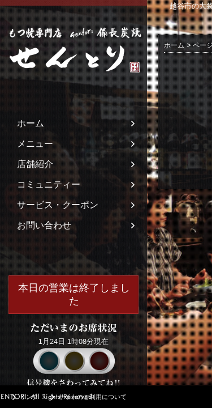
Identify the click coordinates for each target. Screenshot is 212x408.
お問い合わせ (44, 225)
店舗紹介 (35, 164)
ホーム (30, 123)
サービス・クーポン (57, 205)
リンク (29, 396)
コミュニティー (48, 184)
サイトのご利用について (92, 396)
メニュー (35, 143)
